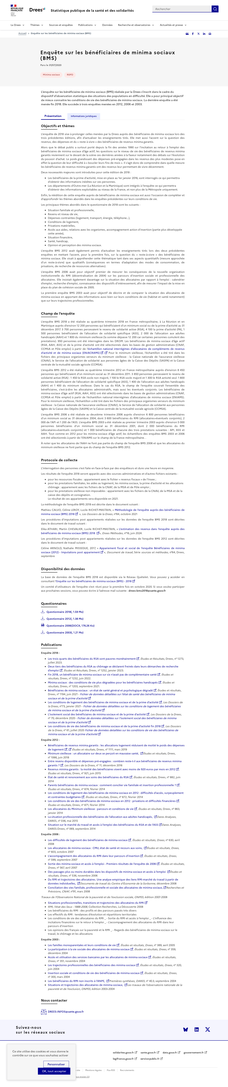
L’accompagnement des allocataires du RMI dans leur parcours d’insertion (93, 856)
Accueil (22, 33)
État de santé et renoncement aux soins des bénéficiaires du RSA (88, 777)
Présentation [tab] (53, 116)
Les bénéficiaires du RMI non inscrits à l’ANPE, (77, 981)
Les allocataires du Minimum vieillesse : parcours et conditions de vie (91, 809)
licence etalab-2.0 (80, 1076)
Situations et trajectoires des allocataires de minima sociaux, (86, 985)
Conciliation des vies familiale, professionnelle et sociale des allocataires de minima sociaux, (105, 888)
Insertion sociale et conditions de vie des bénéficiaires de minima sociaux (94, 973)
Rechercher (215, 9)
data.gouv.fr (170, 1052)
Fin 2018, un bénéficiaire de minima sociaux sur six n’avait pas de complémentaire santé (102, 675)
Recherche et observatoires (134, 25)
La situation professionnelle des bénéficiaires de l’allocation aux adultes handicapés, (100, 817)
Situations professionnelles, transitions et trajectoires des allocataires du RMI (96, 903)
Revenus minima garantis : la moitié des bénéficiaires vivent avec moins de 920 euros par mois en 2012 (111, 769)
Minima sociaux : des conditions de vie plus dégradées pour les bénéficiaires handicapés (103, 682)
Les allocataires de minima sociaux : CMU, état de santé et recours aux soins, (95, 848)
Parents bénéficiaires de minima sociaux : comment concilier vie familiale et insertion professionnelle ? (112, 785)
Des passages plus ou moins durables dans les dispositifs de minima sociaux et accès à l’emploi (107, 872)
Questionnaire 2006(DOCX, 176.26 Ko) (70, 625)
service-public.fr (149, 1059)
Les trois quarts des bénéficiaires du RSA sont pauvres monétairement (92, 659)
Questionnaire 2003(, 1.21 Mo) (64, 632)
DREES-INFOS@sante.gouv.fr (66, 1012)
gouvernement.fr (194, 1052)
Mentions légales (93, 1070)
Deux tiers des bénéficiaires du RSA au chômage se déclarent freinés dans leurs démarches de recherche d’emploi (113, 668)
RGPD (70, 74)
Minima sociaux (51, 74)
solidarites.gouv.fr (123, 1052)
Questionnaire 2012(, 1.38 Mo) (64, 618)
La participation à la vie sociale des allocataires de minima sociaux (89, 949)
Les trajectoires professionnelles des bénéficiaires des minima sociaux (91, 965)
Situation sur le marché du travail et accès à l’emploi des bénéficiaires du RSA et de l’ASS (103, 825)
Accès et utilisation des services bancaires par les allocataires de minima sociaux (98, 957)
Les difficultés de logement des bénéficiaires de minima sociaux (88, 840)
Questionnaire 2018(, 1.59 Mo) (64, 611)
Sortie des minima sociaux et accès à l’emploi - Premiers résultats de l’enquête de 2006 (102, 864)
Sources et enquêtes (61, 25)
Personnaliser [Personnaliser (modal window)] (56, 1064)
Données (107, 25)
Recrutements (127, 1070)
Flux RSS (111, 1070)
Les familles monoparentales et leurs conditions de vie (82, 945)
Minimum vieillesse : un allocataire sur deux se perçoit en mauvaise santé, (94, 753)
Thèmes (34, 25)
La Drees (16, 25)
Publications (85, 25)
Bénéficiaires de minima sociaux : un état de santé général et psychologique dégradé (100, 690)
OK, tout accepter (54, 1071)
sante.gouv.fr (148, 1052)
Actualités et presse (171, 25)
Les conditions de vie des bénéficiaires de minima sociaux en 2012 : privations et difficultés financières (112, 801)
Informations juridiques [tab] (84, 116)
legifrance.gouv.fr (123, 1059)
